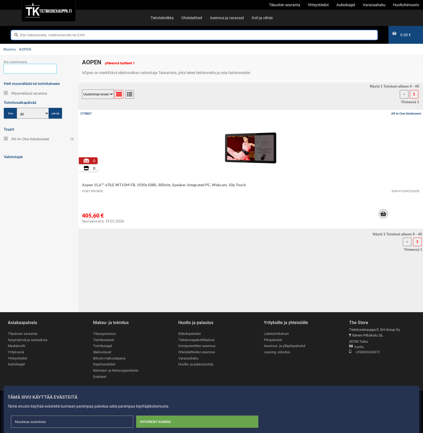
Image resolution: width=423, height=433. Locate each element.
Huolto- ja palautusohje (195, 364)
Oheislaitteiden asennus (196, 352)
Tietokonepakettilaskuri (196, 340)
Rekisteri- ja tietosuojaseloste (115, 370)
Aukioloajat (16, 364)
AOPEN (25, 49)
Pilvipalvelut (273, 340)
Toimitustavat (103, 340)
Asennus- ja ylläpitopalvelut (284, 346)
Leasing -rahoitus (277, 352)
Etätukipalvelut (189, 334)
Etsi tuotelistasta (15, 62)
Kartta (356, 347)
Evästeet (99, 377)
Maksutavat (102, 352)
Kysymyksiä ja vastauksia (27, 340)
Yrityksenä (16, 352)
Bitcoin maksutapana (109, 358)
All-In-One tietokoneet (39, 138)
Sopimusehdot (104, 364)
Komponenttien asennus (197, 346)
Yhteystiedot (17, 358)
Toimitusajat (102, 346)
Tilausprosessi (104, 334)
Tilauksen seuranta (22, 334)
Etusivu (10, 49)
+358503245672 (364, 352)
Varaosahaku (188, 358)
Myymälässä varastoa (25, 93)
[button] (383, 214)
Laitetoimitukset (276, 334)
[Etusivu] (48, 11)
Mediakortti (16, 346)
